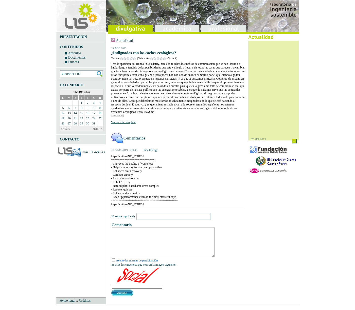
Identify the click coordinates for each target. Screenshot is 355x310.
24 (93, 118)
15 (81, 113)
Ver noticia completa (123, 122)
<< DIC (66, 128)
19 (63, 118)
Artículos (74, 53)
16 (87, 113)
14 (75, 113)
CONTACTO (70, 139)
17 (93, 113)
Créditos (84, 306)
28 (75, 123)
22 (81, 118)
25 (100, 118)
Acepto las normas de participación (137, 266)
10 (93, 108)
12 (63, 113)
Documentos (77, 57)
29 (81, 123)
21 (75, 118)
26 (63, 123)
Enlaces (73, 62)
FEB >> (97, 128)
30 (87, 123)
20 (69, 118)
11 (100, 108)
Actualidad (124, 40)
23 (87, 118)
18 (100, 113)
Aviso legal (67, 306)
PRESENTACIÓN (73, 37)
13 (69, 113)
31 (93, 123)
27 (69, 123)
